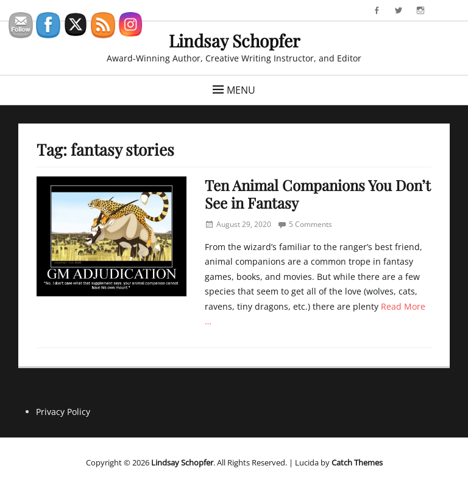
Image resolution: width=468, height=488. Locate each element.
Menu (241, 90)
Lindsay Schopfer (234, 40)
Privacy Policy (63, 411)
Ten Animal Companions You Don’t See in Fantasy (318, 193)
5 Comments (310, 224)
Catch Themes (357, 462)
